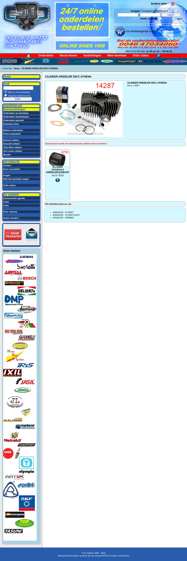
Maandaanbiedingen (14, 109)
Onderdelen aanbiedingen (16, 117)
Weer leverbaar (117, 55)
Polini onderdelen (12, 134)
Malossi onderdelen (13, 130)
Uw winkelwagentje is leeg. (141, 31)
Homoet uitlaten (11, 140)
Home (17, 68)
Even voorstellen (11, 169)
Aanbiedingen (92, 55)
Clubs (6, 202)
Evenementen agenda (14, 198)
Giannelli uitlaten (11, 144)
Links (6, 205)
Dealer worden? (148, 18)
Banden (7, 154)
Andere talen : (163, 3)
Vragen (6, 175)
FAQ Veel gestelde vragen (16, 179)
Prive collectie (10, 212)
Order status (141, 55)
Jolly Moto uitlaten (12, 147)
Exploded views (11, 124)
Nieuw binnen (68, 55)
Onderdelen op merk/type (16, 113)
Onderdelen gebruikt (13, 120)
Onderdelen (46, 55)
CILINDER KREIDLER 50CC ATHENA (40, 68)
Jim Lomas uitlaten (12, 151)
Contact (7, 165)
